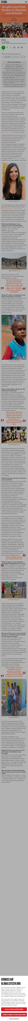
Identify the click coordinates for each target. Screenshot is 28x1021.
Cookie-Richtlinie (14, 1018)
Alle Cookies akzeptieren (14, 1009)
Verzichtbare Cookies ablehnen (14, 1015)
